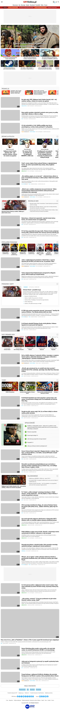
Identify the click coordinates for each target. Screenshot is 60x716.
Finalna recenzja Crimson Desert (41, 7)
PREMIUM (4, 7)
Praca (46, 702)
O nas (7, 702)
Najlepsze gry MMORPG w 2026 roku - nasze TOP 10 (39, 478)
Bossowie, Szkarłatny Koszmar (31, 296)
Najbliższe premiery (48, 695)
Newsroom (15, 5)
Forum (45, 5)
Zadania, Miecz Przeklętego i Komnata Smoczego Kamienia (36, 299)
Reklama (38, 702)
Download (32, 5)
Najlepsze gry (21, 695)
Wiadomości (21, 692)
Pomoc (52, 702)
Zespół (42, 702)
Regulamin (11, 702)
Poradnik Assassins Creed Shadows (37, 695)
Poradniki (37, 5)
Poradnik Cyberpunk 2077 (12, 695)
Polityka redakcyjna (17, 702)
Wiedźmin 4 (27, 695)
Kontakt (49, 702)
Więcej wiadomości (30, 688)
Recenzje (23, 5)
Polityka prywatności (25, 702)
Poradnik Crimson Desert (53, 7)
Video (42, 5)
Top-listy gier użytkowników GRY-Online (26, 7)
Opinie (27, 5)
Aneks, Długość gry (28, 301)
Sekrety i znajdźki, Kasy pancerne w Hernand (34, 297)
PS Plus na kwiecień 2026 (12, 7)
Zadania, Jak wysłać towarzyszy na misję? (33, 303)
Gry (19, 5)
